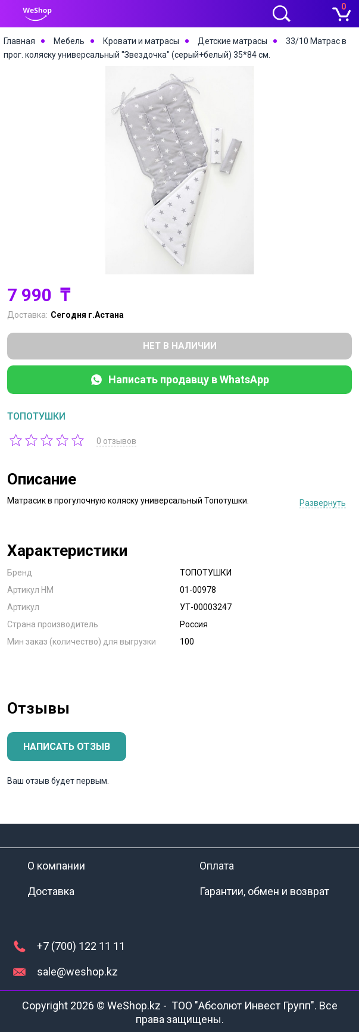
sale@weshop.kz (77, 971)
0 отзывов (118, 441)
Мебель (69, 41)
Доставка (50, 891)
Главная (19, 41)
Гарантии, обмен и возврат (264, 891)
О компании (56, 865)
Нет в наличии (180, 345)
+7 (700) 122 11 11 (81, 946)
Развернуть (322, 503)
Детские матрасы (232, 41)
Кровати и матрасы (141, 41)
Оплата (216, 865)
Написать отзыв (66, 746)
